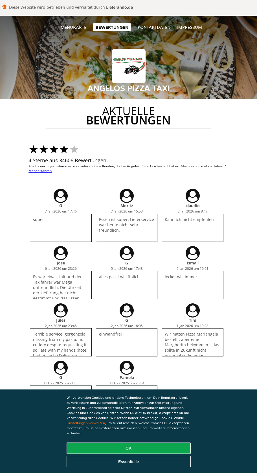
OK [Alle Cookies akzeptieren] (128, 448)
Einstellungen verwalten (86, 423)
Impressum (189, 27)
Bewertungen (112, 27)
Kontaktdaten (154, 27)
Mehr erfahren (40, 170)
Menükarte (73, 27)
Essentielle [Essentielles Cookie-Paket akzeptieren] (128, 461)
